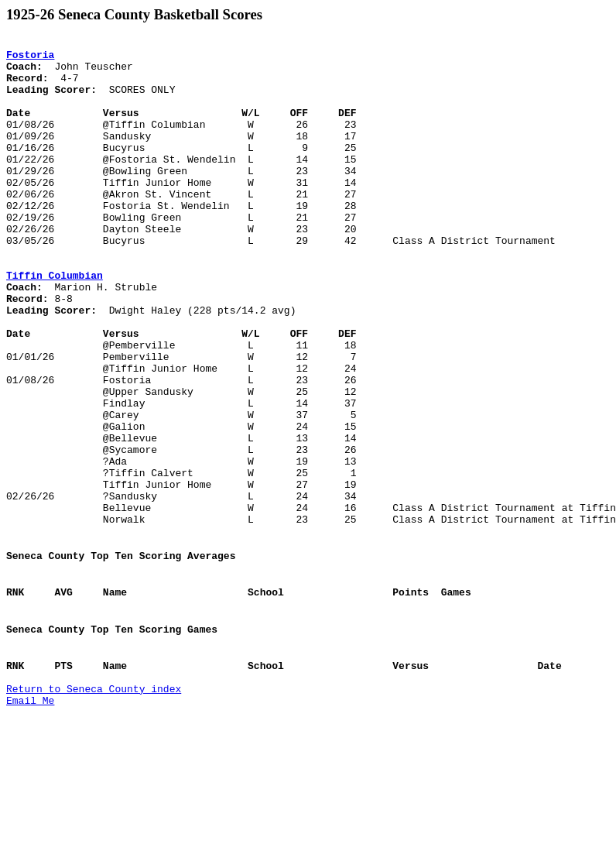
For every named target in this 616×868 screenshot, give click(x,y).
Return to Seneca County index (93, 809)
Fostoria (30, 59)
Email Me (30, 823)
